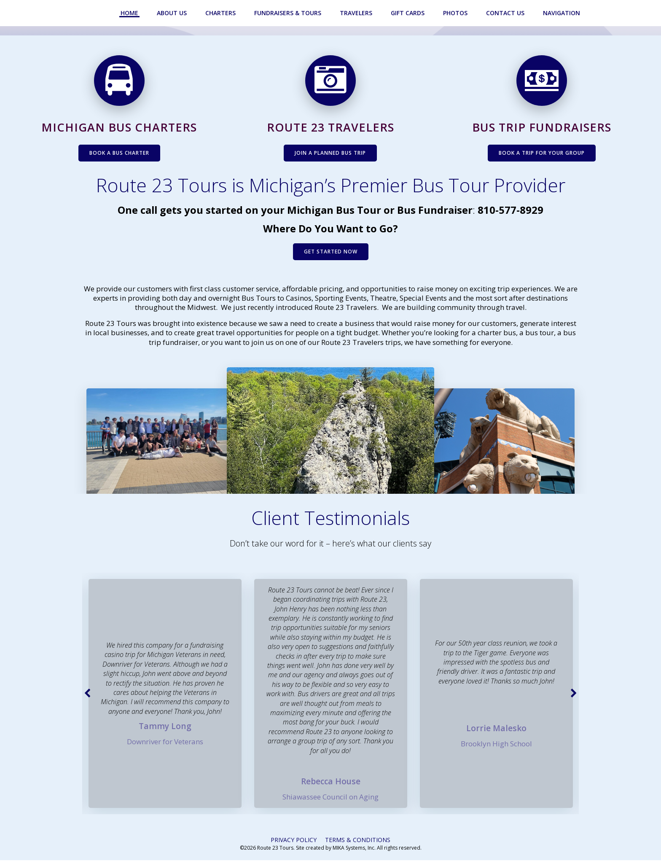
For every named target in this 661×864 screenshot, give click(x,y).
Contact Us (506, 13)
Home (130, 13)
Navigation (562, 13)
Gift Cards (408, 13)
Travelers (357, 13)
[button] (88, 697)
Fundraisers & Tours (288, 13)
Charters (221, 13)
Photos (456, 13)
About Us (173, 13)
